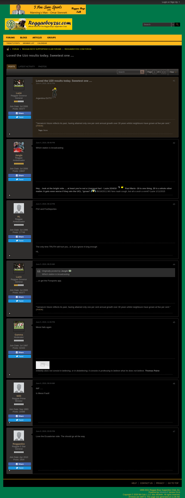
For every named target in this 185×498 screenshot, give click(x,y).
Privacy (160, 483)
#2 (174, 143)
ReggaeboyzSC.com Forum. (78, 49)
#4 (174, 264)
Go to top (173, 483)
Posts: (15, 109)
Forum (15, 49)
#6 (174, 383)
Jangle (18, 155)
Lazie (19, 93)
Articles (37, 38)
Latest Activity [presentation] (26, 66)
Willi (19, 396)
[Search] (158, 24)
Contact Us (146, 483)
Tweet (19, 117)
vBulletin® (163, 492)
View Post (70, 271)
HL (18, 216)
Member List (28, 43)
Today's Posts (13, 43)
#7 (174, 431)
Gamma (19, 334)
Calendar (42, 43)
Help (134, 483)
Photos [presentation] (42, 66)
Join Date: (14, 106)
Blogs (23, 38)
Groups (51, 38)
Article (39, 125)
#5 (174, 322)
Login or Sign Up (171, 2)
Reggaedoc (19, 444)
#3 (174, 204)
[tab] (11, 66)
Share (20, 113)
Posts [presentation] (11, 66)
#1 (174, 81)
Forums (10, 38)
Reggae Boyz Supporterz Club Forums (41, 49)
